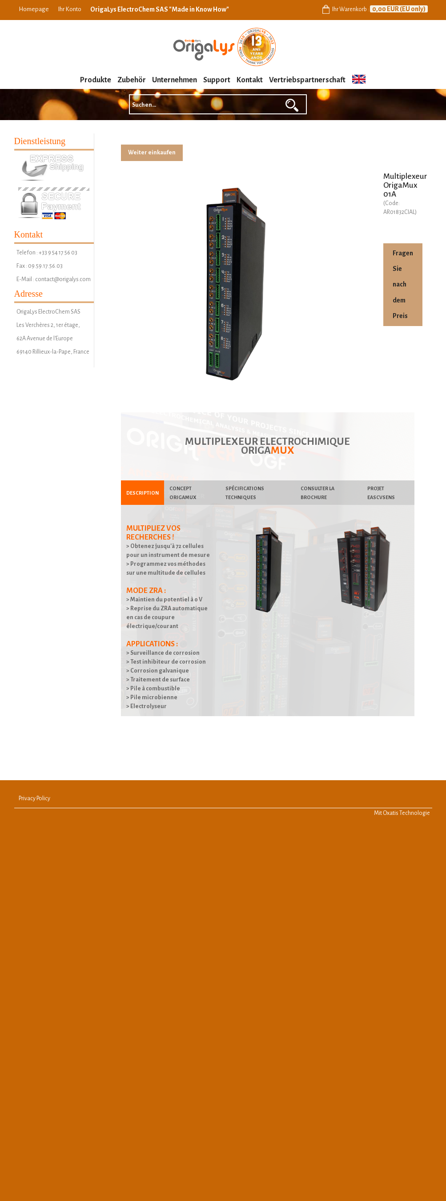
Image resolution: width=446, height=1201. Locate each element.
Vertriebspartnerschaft (307, 80)
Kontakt (250, 80)
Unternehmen (174, 80)
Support (216, 80)
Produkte (95, 80)
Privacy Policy (34, 798)
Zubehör (131, 80)
